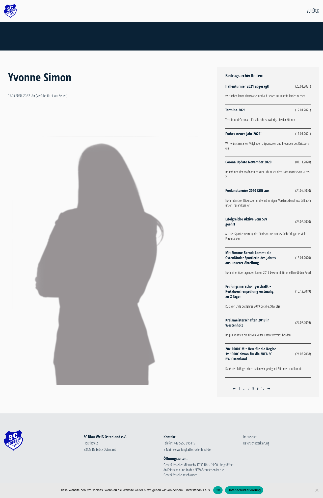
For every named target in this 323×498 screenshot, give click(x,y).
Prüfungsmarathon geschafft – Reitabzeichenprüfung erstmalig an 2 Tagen (249, 291)
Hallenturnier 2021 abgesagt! (247, 86)
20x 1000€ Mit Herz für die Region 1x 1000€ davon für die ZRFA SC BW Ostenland (251, 353)
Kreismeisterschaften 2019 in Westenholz (247, 322)
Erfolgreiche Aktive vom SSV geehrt (246, 221)
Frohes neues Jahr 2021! (243, 133)
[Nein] (316, 490)
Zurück (313, 11)
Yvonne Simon (39, 77)
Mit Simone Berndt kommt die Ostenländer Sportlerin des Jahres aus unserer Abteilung (250, 257)
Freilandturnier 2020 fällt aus (247, 190)
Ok (218, 490)
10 (262, 388)
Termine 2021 (235, 109)
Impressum (250, 436)
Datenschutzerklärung (256, 442)
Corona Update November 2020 (248, 161)
